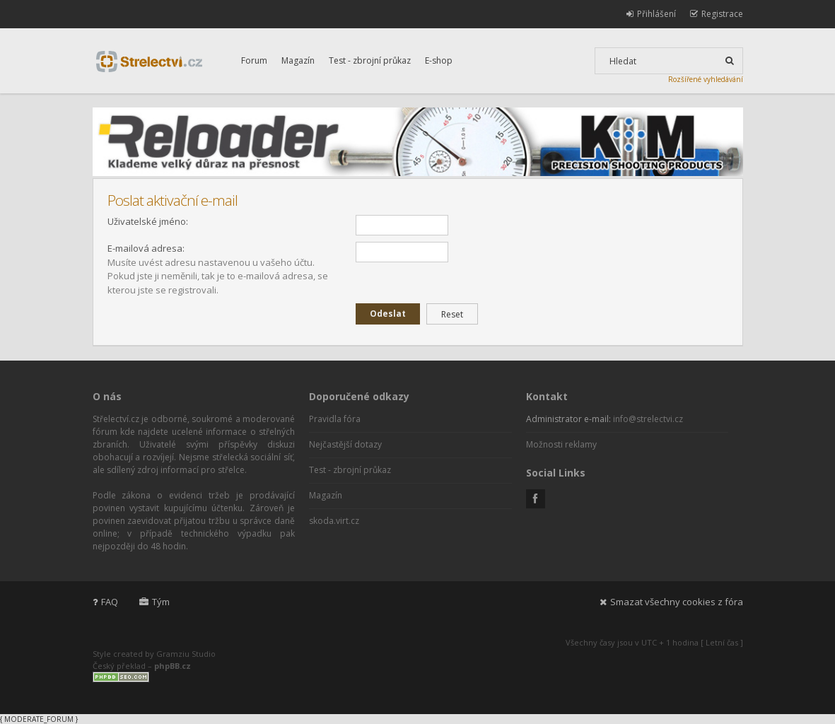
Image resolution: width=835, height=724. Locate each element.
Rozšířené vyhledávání (705, 79)
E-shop (438, 60)
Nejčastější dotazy (345, 444)
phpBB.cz (172, 665)
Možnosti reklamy (561, 444)
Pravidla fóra (335, 419)
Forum (254, 60)
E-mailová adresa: (146, 248)
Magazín (298, 60)
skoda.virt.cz (334, 521)
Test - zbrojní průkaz (370, 60)
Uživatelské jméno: (147, 221)
